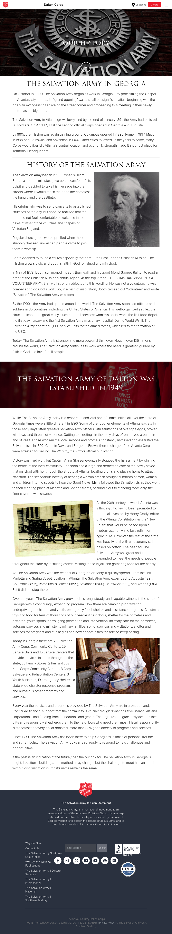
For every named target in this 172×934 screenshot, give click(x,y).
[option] (86, 42)
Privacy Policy (106, 922)
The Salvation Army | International (38, 881)
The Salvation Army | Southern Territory (38, 898)
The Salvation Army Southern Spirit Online (43, 855)
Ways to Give (33, 843)
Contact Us (32, 848)
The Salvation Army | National (38, 889)
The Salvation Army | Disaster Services (43, 872)
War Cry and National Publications (38, 863)
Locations (139, 4)
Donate (154, 4)
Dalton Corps (53, 5)
